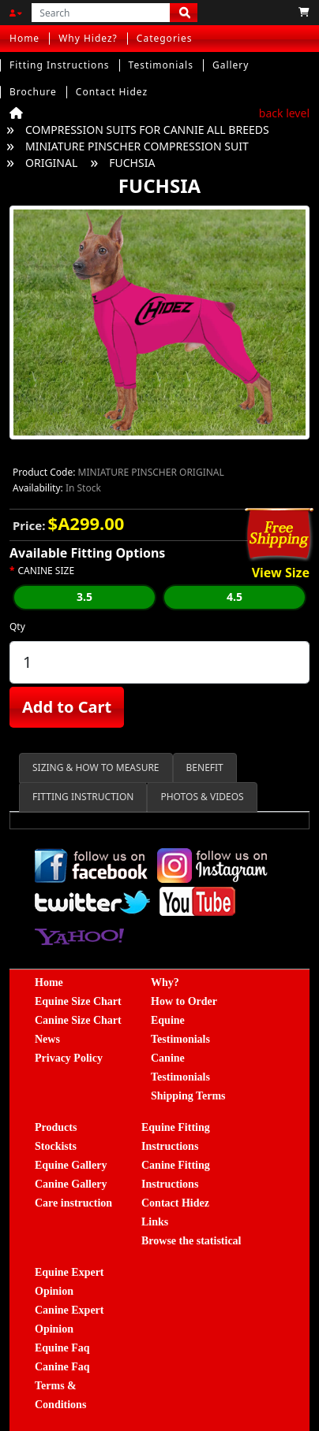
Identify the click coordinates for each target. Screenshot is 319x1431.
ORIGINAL (51, 162)
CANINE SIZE (46, 570)
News (47, 1039)
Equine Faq (62, 1348)
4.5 (234, 596)
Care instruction (73, 1203)
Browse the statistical (191, 1241)
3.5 (84, 596)
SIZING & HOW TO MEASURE (96, 767)
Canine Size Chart (78, 1020)
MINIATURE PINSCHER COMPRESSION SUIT (137, 146)
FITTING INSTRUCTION (82, 796)
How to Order (184, 1001)
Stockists (56, 1146)
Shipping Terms (188, 1096)
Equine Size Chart (78, 1001)
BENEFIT (204, 767)
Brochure (33, 91)
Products (56, 1127)
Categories (165, 38)
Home (24, 38)
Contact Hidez (112, 91)
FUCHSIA (132, 162)
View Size (281, 573)
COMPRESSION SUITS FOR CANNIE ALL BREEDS (147, 129)
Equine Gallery (71, 1165)
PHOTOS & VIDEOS (201, 796)
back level (284, 113)
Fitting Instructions (59, 65)
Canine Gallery (71, 1184)
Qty (17, 626)
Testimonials (161, 65)
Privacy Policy (69, 1058)
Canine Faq (62, 1367)
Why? (165, 982)
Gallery (231, 65)
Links (154, 1222)
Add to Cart (66, 706)
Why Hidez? (88, 38)
